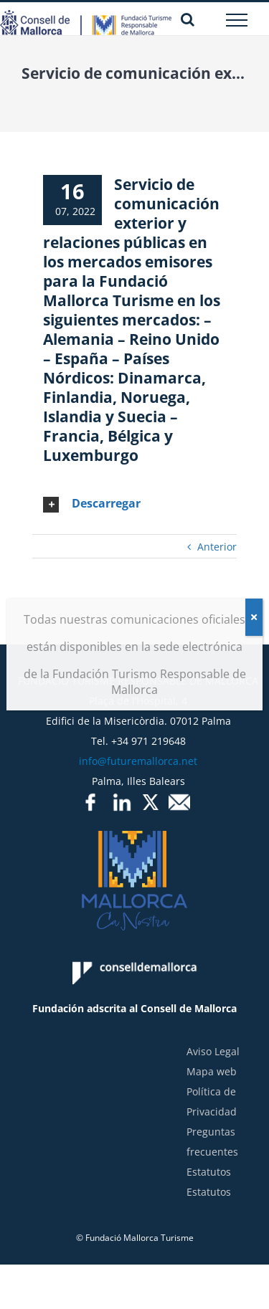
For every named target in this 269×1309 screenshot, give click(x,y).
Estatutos (209, 1172)
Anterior (217, 546)
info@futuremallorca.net (138, 761)
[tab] (134, 504)
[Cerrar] (254, 617)
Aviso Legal (213, 1051)
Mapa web (212, 1071)
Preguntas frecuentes (212, 1141)
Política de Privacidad (212, 1101)
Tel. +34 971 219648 (138, 741)
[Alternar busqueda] (187, 19)
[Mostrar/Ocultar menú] (237, 20)
